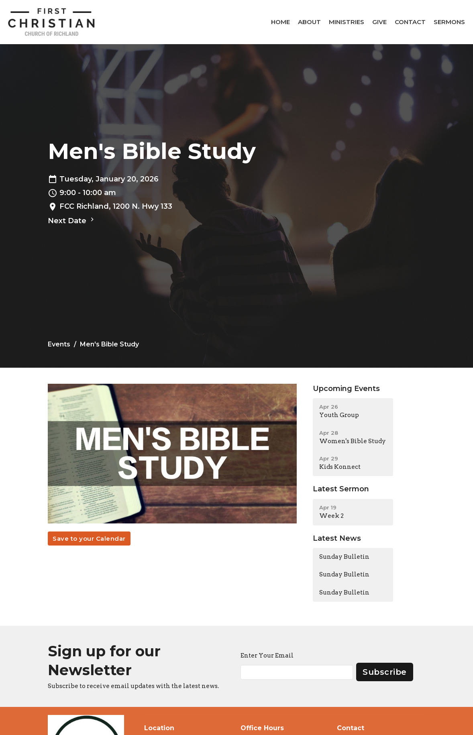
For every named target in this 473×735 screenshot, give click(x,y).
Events (59, 344)
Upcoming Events (346, 388)
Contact (410, 22)
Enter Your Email (267, 655)
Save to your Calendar (89, 538)
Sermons (449, 22)
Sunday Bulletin (344, 556)
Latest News (337, 538)
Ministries (346, 22)
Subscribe (385, 672)
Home (280, 22)
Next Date (72, 220)
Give (379, 22)
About (309, 22)
